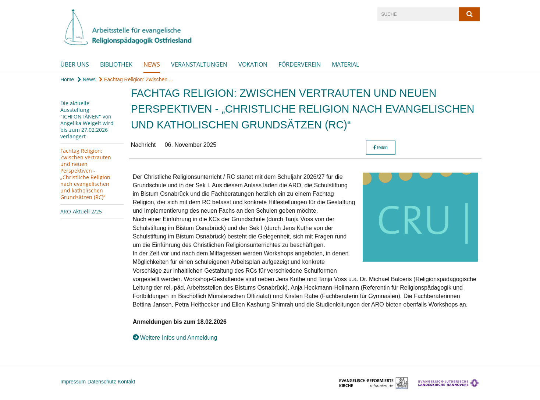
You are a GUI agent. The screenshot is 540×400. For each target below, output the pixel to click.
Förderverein (299, 64)
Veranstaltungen (199, 64)
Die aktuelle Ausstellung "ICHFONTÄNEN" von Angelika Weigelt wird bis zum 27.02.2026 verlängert (87, 120)
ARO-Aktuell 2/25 (81, 211)
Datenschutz (102, 382)
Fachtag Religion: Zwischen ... (136, 79)
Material (345, 64)
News (151, 64)
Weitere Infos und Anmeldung (178, 337)
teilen (380, 147)
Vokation (252, 64)
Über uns (74, 64)
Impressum (73, 382)
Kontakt (126, 382)
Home (67, 79)
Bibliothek (116, 64)
